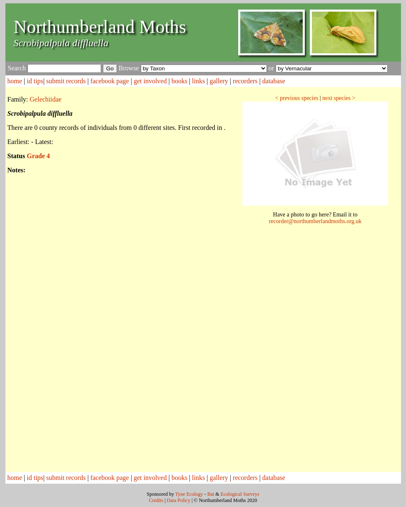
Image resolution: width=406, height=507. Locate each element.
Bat (210, 494)
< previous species (297, 98)
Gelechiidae (45, 99)
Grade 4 (38, 155)
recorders (245, 80)
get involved (150, 80)
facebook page (109, 80)
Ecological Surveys (240, 494)
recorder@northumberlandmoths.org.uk (315, 221)
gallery (218, 80)
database (273, 80)
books (179, 80)
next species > (338, 98)
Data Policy (178, 500)
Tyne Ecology (189, 494)
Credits (156, 500)
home (14, 80)
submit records (66, 80)
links (198, 80)
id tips (35, 80)
